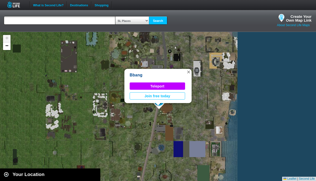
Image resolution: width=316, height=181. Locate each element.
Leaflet (289, 178)
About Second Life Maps (293, 25)
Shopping (101, 5)
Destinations (79, 5)
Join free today (157, 96)
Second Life (16, 4)
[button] (189, 72)
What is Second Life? (48, 5)
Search (158, 21)
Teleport (157, 86)
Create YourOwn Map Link (298, 18)
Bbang (136, 75)
